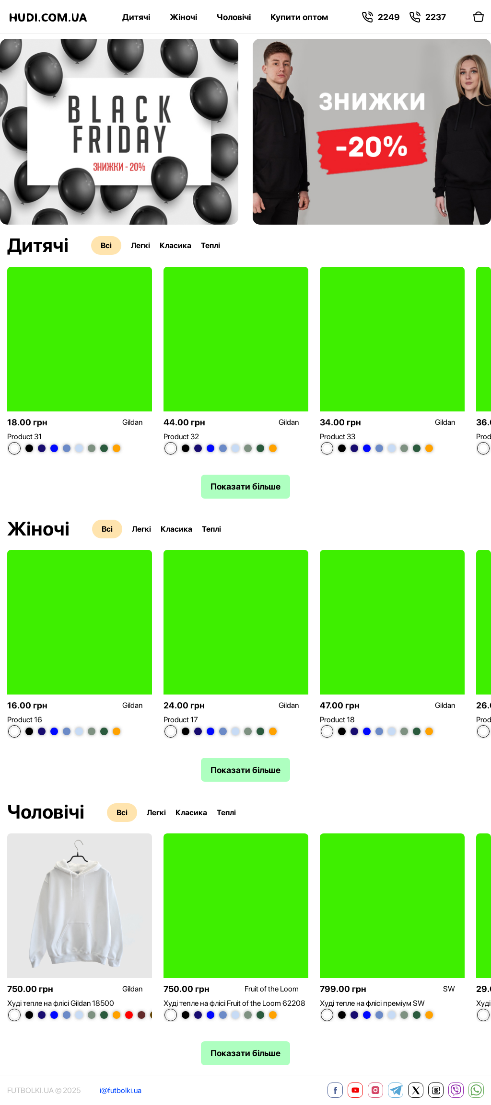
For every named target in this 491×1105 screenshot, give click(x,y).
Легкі (140, 245)
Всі (106, 245)
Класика (175, 245)
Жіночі (183, 17)
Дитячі (136, 17)
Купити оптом (299, 17)
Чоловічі (234, 17)
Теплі (210, 245)
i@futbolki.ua (120, 1090)
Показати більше (245, 486)
